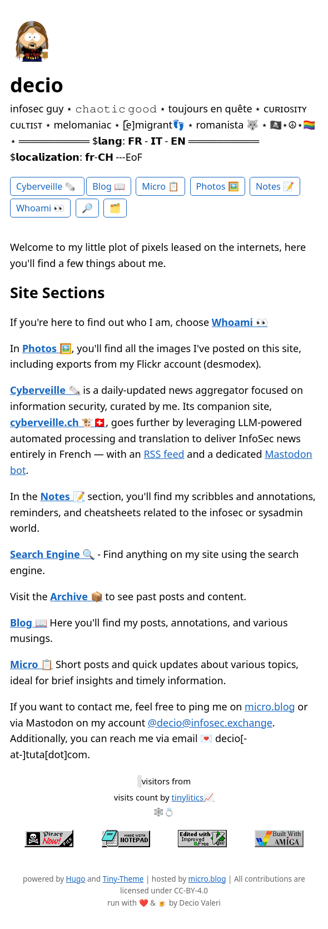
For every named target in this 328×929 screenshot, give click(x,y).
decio (36, 84)
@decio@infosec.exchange (210, 722)
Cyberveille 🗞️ (47, 186)
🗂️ (115, 208)
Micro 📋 (160, 186)
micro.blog (270, 706)
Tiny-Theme (123, 879)
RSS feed (163, 454)
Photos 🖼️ (217, 186)
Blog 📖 (108, 186)
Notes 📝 (275, 186)
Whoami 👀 (40, 208)
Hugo (76, 879)
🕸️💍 (164, 811)
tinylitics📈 (193, 797)
